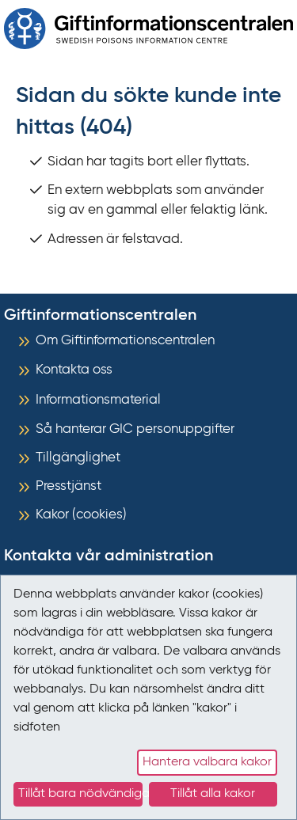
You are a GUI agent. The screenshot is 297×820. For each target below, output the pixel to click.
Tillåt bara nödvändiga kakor (80, 794)
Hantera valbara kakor (207, 762)
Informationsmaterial (98, 400)
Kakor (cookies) (81, 515)
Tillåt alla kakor (212, 794)
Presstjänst (68, 486)
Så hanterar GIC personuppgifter (135, 429)
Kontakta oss (74, 370)
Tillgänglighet (78, 458)
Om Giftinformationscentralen (125, 340)
